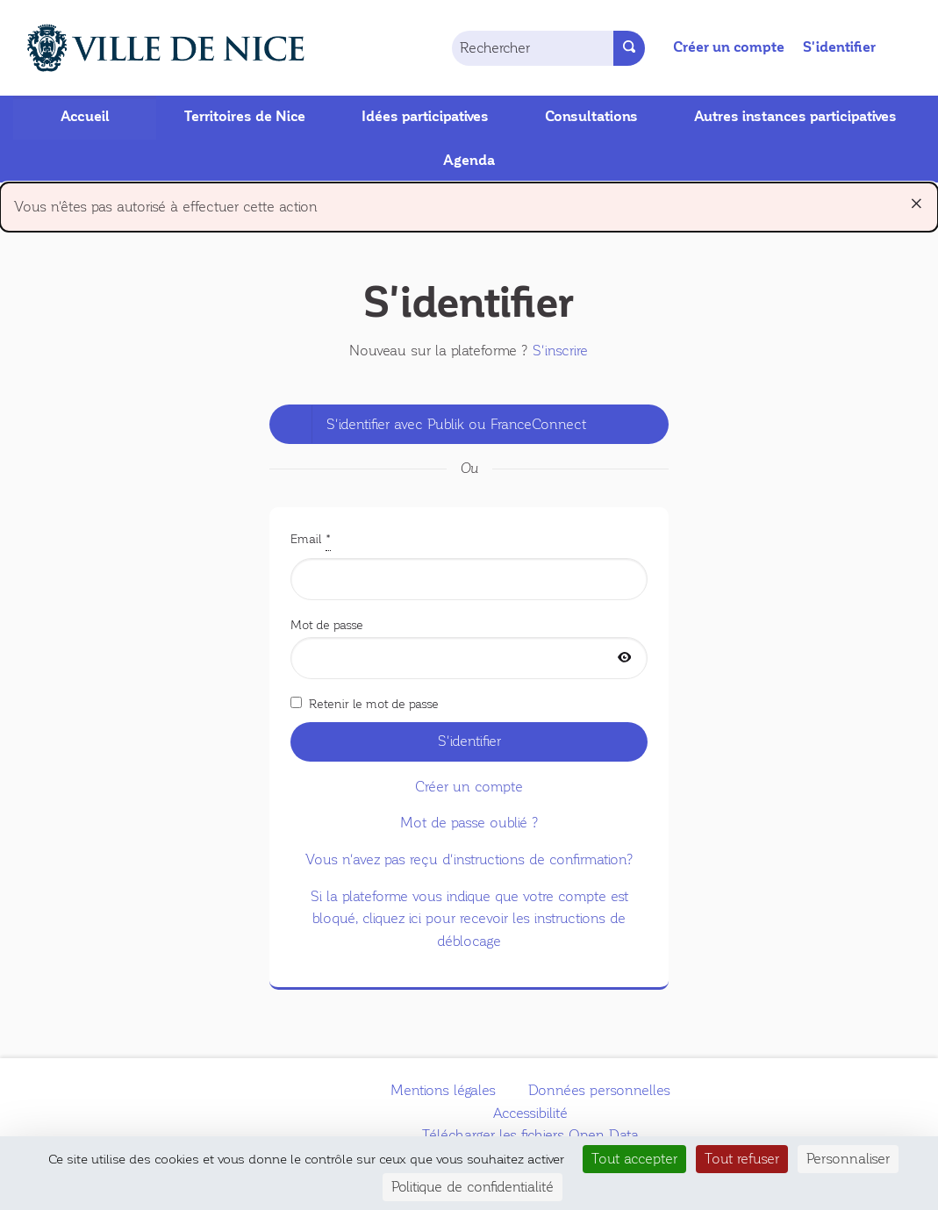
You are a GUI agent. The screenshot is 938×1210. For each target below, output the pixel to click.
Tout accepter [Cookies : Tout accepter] (634, 1158)
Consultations (591, 117)
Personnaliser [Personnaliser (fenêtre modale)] (848, 1158)
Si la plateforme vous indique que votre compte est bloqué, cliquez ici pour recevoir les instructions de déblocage (469, 919)
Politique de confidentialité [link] (472, 1186)
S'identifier (839, 47)
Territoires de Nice (244, 117)
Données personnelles (599, 1090)
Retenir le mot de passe (364, 704)
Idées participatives (425, 117)
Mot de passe (469, 648)
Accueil (85, 117)
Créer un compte (728, 47)
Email (469, 564)
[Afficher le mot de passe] (624, 658)
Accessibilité (530, 1113)
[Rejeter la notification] (916, 204)
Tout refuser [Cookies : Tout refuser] (742, 1158)
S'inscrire (560, 350)
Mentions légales (443, 1090)
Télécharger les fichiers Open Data (530, 1135)
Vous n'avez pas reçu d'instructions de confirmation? (469, 859)
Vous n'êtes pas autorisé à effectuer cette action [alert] (469, 203)
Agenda (469, 160)
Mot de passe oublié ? (469, 822)
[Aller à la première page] (145, 48)
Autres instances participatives (795, 117)
